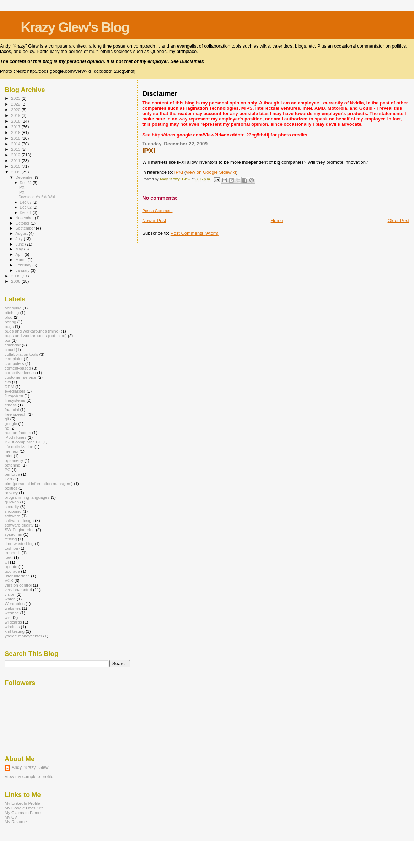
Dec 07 (26, 202)
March (22, 260)
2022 (16, 104)
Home (277, 220)
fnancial (12, 409)
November (25, 218)
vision (10, 594)
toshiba (11, 548)
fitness (11, 405)
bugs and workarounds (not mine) (36, 335)
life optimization (19, 446)
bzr (7, 340)
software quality (19, 525)
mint (8, 455)
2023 (16, 98)
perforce (12, 474)
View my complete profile (29, 776)
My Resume (16, 821)
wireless (12, 626)
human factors (18, 432)
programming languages (27, 497)
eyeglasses (15, 391)
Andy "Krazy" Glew (30, 767)
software (12, 515)
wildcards (13, 622)
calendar (13, 345)
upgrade (12, 571)
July (20, 239)
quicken (12, 502)
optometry (14, 460)
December (25, 177)
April (20, 254)
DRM (9, 386)
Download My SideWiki (36, 197)
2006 (16, 281)
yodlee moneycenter (23, 636)
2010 (16, 166)
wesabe (12, 612)
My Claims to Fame (23, 812)
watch (10, 599)
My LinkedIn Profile (22, 803)
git (7, 418)
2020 (16, 109)
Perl (8, 478)
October (23, 223)
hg (7, 428)
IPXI (178, 172)
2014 (16, 143)
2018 (16, 121)
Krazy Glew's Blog (75, 27)
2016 (16, 132)
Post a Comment (157, 211)
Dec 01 (26, 212)
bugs (9, 326)
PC (7, 469)
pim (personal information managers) (39, 483)
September (26, 228)
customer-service (20, 377)
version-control (18, 589)
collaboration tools (21, 354)
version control (18, 585)
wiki (8, 617)
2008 (16, 276)
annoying (13, 308)
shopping (13, 511)
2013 (16, 149)
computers (14, 363)
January (23, 270)
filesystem (14, 395)
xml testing (15, 631)
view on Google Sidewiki (211, 172)
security (12, 506)
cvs (8, 381)
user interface (17, 575)
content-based (18, 368)
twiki (9, 557)
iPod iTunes (15, 437)
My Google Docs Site (24, 807)
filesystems (15, 400)
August (22, 233)
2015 (16, 138)
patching (12, 465)
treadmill (12, 552)
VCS (9, 580)
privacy (11, 492)
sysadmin (13, 534)
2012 (16, 154)
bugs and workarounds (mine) (32, 331)
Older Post (398, 220)
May (20, 249)
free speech (15, 414)
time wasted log (19, 543)
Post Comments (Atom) (195, 233)
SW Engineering (20, 529)
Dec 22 (26, 182)
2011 (16, 160)
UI (7, 562)
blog (8, 317)
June (20, 244)
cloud (10, 349)
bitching (12, 312)
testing (11, 539)
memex (11, 451)
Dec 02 (26, 207)
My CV (11, 817)
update (11, 566)
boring (10, 321)
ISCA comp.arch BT (23, 442)
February (24, 265)
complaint (13, 358)
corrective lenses (20, 372)
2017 (16, 126)
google (11, 423)
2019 (16, 115)
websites (13, 608)
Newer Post (154, 220)
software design (19, 520)
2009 (16, 171)
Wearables (15, 603)
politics (11, 488)
